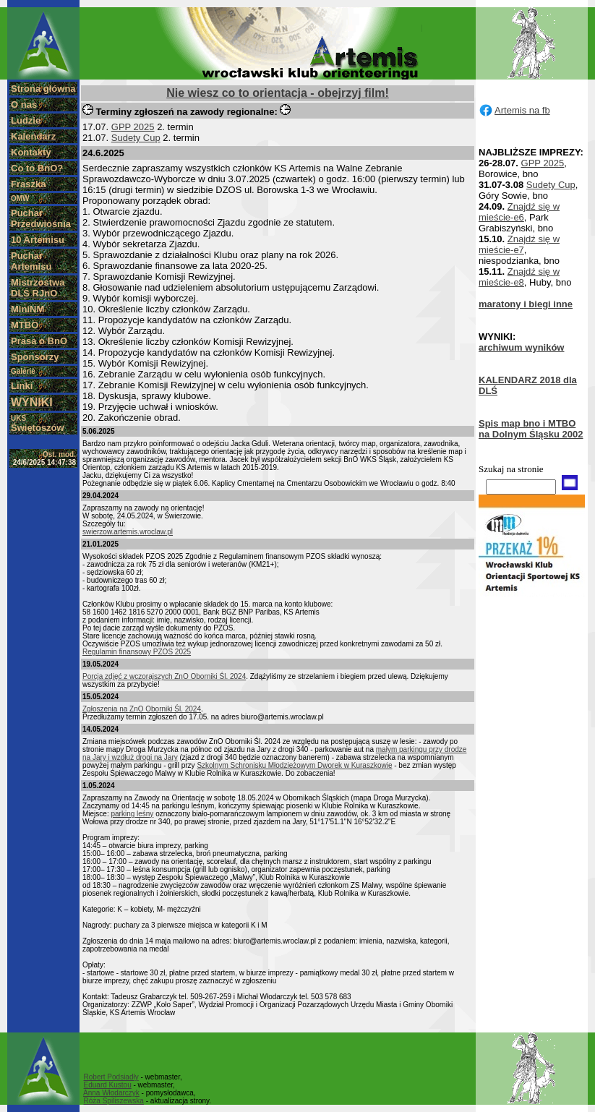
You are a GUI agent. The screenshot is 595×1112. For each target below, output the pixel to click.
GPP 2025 (133, 126)
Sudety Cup (135, 137)
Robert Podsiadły (111, 1077)
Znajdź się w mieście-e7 (519, 244)
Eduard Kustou (108, 1085)
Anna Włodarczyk (111, 1093)
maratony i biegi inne (526, 304)
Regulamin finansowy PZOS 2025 (136, 652)
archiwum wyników (521, 347)
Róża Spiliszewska (114, 1101)
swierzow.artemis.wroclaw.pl (127, 532)
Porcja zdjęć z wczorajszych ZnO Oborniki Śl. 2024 (164, 676)
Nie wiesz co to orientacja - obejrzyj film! (277, 93)
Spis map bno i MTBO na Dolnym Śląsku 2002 (531, 429)
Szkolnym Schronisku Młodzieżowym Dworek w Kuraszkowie (294, 765)
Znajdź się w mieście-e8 (519, 277)
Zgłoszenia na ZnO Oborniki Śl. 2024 (141, 709)
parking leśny (132, 814)
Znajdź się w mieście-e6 (519, 212)
